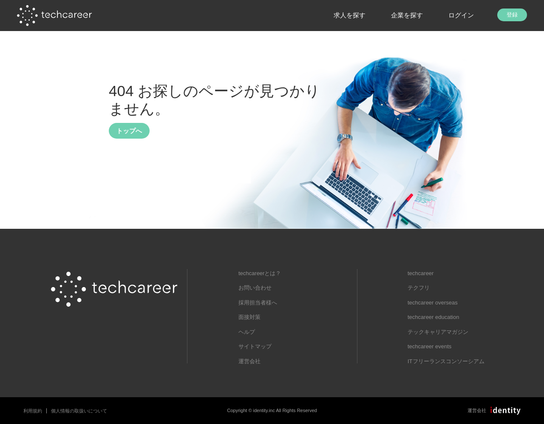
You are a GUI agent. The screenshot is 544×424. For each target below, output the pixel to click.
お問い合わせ (255, 288)
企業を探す (407, 15)
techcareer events (429, 346)
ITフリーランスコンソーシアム (446, 361)
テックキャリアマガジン (438, 332)
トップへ (129, 130)
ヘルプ (246, 332)
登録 (512, 14)
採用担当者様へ (257, 302)
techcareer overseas (433, 302)
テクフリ (419, 288)
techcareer (421, 273)
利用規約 (32, 410)
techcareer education (433, 317)
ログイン (461, 15)
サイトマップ (255, 346)
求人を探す (350, 15)
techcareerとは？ (259, 273)
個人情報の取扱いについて (79, 410)
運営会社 (249, 361)
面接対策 (249, 317)
